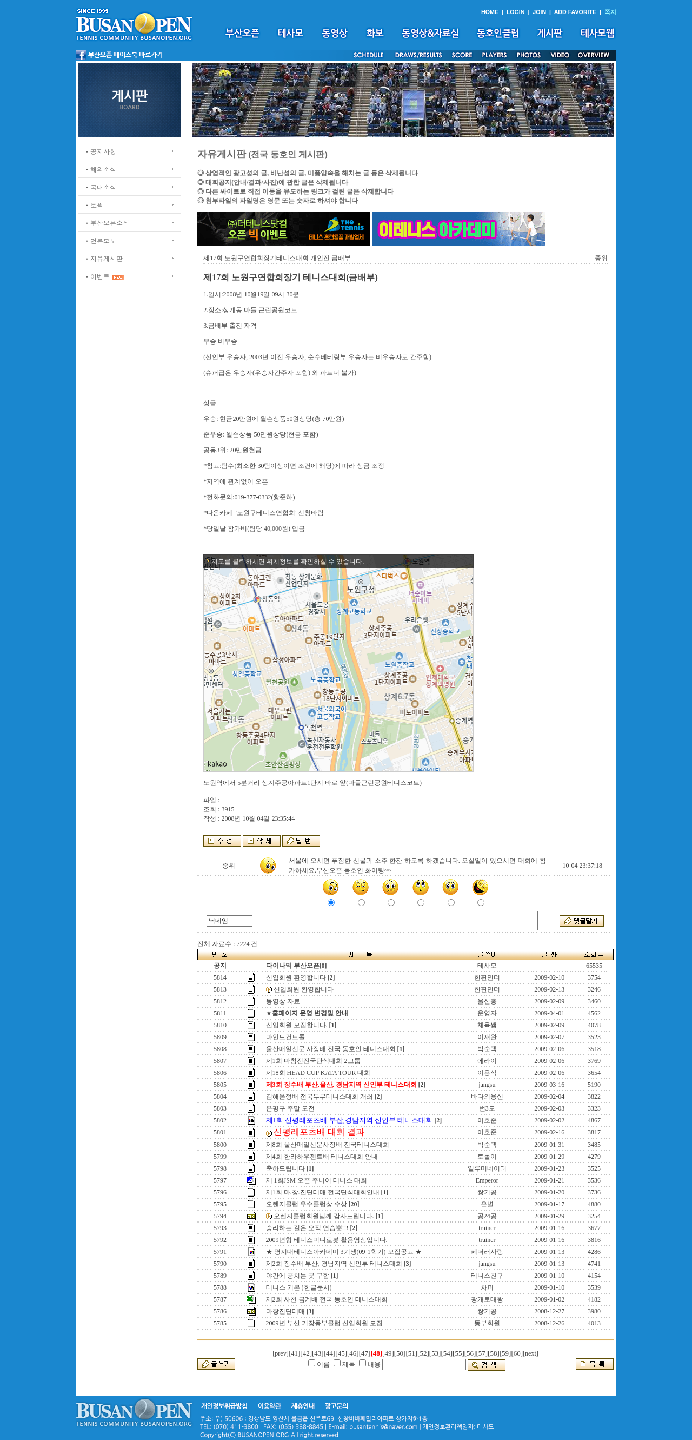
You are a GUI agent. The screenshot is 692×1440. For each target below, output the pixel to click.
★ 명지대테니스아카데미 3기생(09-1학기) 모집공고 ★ (344, 1252)
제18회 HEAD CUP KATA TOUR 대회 (318, 1072)
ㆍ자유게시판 (103, 258)
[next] (530, 1353)
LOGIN (516, 12)
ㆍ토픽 (93, 204)
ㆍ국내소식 (100, 186)
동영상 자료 (283, 1001)
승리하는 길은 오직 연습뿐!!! (307, 1228)
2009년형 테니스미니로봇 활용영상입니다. (327, 1240)
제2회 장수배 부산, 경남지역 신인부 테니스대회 (334, 1263)
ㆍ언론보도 (100, 240)
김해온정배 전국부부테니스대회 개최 (319, 1096)
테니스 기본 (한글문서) (299, 1287)
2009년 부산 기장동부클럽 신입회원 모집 (324, 1323)
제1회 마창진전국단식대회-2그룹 (313, 1061)
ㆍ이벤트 (97, 276)
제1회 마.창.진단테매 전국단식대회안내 (323, 1192)
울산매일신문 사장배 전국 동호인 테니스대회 (331, 1049)
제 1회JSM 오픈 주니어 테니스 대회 (316, 1180)
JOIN (539, 12)
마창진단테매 (285, 1311)
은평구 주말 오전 (290, 1108)
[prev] (280, 1353)
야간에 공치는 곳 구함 (297, 1275)
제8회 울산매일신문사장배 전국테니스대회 (327, 1144)
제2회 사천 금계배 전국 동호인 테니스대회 (327, 1299)
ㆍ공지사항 (100, 151)
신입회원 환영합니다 (296, 977)
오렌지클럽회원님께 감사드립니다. (324, 1216)
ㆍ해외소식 (100, 169)
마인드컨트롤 (285, 1037)
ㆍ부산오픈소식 (106, 222)
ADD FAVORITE (575, 12)
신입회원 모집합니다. (297, 1025)
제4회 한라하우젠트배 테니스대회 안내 (322, 1156)
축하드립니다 (285, 1168)
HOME (489, 12)
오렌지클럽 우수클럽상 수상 (306, 1204)
